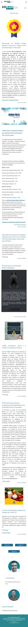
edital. (8, 481)
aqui (7, 257)
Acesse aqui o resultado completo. (10, 100)
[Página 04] (14, 551)
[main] (14, 13)
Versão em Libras (6, 532)
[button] (2, 2)
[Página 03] (21, 545)
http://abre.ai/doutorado (21, 224)
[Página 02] (7, 545)
